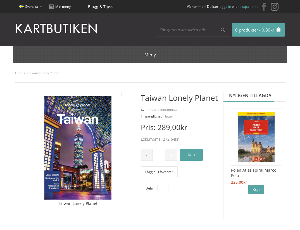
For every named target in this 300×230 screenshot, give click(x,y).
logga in (225, 6)
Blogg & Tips (99, 6)
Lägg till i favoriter (159, 171)
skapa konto (249, 6)
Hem (19, 73)
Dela (149, 188)
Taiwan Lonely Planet (43, 73)
